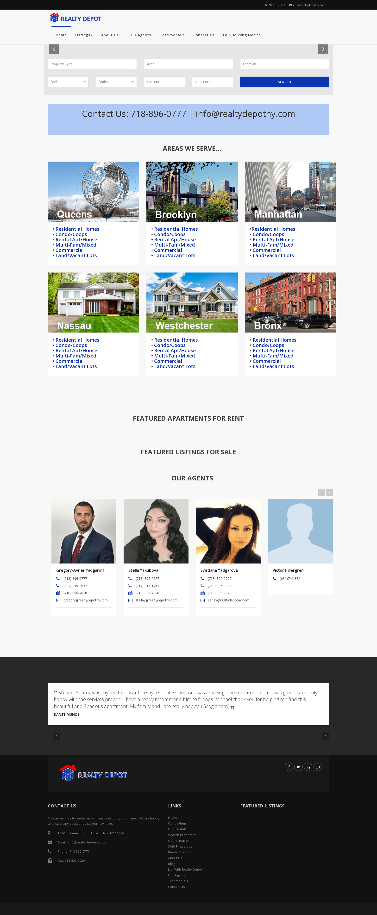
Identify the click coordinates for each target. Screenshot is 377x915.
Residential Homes (76, 229)
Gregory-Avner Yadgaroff (80, 570)
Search (284, 82)
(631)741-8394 (291, 578)
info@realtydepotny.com (307, 5)
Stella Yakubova (143, 570)
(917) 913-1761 (147, 585)
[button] (92, 64)
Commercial (69, 250)
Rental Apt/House (75, 239)
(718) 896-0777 (75, 578)
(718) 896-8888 (219, 585)
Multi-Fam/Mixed (75, 245)
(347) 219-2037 (75, 585)
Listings (84, 35)
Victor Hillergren (288, 570)
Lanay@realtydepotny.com (228, 600)
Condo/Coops (70, 234)
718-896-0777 (275, 5)
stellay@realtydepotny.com (157, 600)
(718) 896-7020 (75, 593)
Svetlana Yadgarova (219, 570)
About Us (111, 35)
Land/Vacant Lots (75, 255)
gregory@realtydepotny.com (85, 600)
